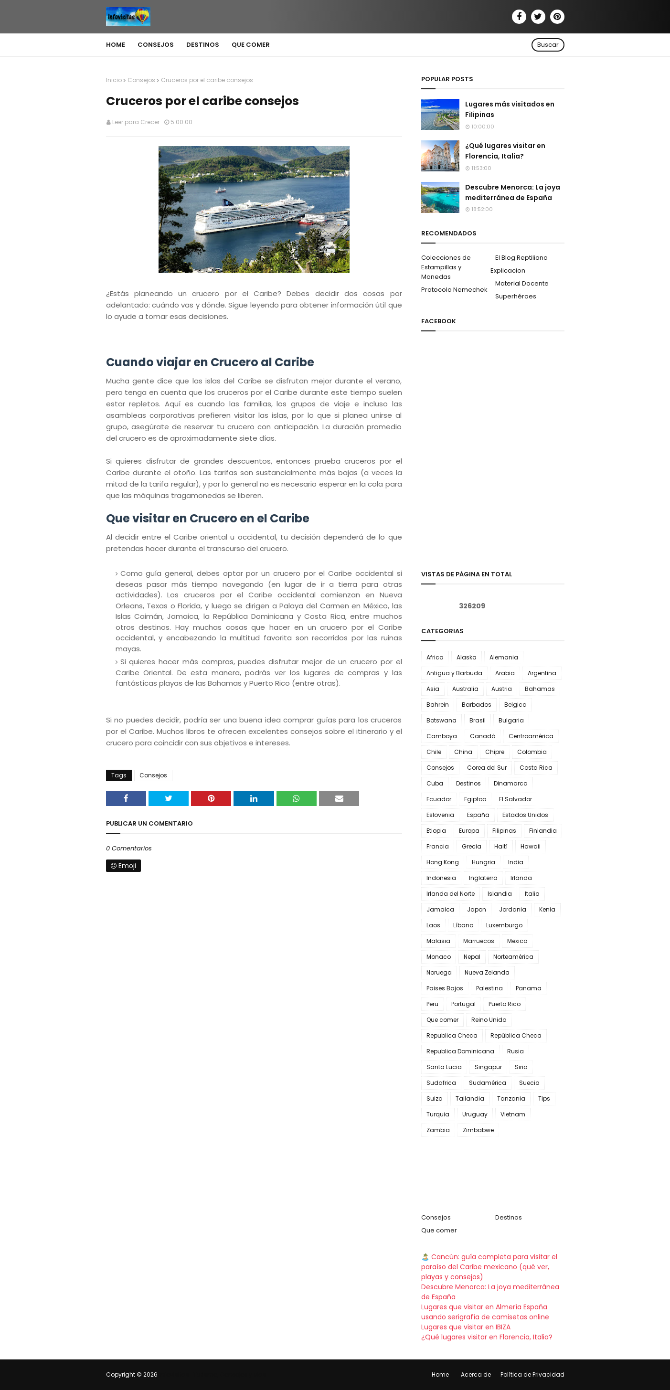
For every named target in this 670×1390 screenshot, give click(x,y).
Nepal (472, 957)
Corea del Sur (487, 768)
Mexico (517, 941)
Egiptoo (475, 799)
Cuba (434, 783)
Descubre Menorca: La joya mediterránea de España (512, 192)
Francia (437, 846)
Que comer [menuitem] (251, 44)
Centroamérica (531, 736)
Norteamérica (513, 957)
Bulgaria (511, 720)
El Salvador (515, 799)
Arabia (505, 673)
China (463, 752)
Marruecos (478, 941)
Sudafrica (441, 1083)
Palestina (489, 988)
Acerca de (476, 1374)
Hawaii (531, 846)
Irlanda (521, 878)
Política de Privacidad (532, 1374)
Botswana (441, 720)
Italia (532, 894)
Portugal (463, 1004)
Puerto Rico (505, 1004)
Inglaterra (483, 878)
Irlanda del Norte (450, 894)
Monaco (438, 957)
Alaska (467, 657)
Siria (521, 1067)
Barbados (476, 704)
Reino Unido (488, 1020)
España (478, 815)
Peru (432, 1004)
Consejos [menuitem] (156, 44)
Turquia (437, 1114)
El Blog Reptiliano (521, 257)
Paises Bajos (444, 988)
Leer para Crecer (136, 122)
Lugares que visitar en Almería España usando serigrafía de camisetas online (485, 1312)
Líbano (463, 925)
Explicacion (507, 270)
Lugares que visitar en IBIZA (465, 1327)
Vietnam (512, 1114)
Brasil (477, 720)
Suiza (434, 1098)
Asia (432, 689)
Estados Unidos (525, 815)
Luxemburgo (504, 925)
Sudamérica (487, 1083)
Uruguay (475, 1114)
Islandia (500, 894)
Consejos (141, 80)
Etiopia (436, 831)
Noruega (439, 972)
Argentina (542, 673)
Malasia (438, 941)
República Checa (516, 1035)
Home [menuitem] (115, 44)
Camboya (441, 736)
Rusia (515, 1051)
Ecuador (438, 799)
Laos (433, 925)
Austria (501, 689)
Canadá (483, 736)
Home (440, 1374)
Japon (476, 909)
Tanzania (511, 1098)
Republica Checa (452, 1035)
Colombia (532, 752)
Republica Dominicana (460, 1051)
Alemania (503, 657)
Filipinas (504, 831)
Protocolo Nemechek (454, 289)
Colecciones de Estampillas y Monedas (446, 267)
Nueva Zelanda (487, 972)
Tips (544, 1098)
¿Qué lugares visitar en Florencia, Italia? (505, 151)
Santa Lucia (444, 1067)
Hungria (483, 862)
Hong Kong (442, 862)
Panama (529, 988)
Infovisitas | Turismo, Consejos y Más (212, 1374)
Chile (433, 752)
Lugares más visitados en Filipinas (509, 109)
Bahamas (540, 689)
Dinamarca (511, 783)
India (515, 862)
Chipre (494, 752)
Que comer (442, 1020)
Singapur (488, 1067)
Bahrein (437, 704)
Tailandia (470, 1098)
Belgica (515, 704)
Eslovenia (440, 815)
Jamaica (440, 909)
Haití (501, 846)
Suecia (529, 1083)
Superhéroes (515, 296)
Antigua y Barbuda (454, 673)
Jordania (512, 909)
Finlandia (543, 831)
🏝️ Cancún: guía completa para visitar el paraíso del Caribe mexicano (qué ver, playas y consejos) (489, 1267)
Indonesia (441, 878)
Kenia (547, 909)
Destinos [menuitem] (202, 44)
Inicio (114, 80)
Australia (465, 689)
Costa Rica (536, 768)
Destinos (468, 783)
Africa (435, 657)
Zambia (438, 1130)
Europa (469, 831)
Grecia (471, 846)
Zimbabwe (478, 1130)
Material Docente (522, 283)
